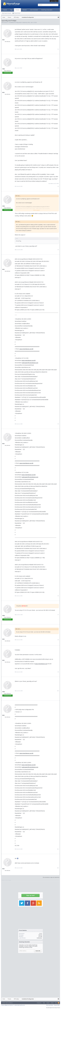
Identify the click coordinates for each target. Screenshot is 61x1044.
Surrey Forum (57, 1007)
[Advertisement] (30, 964)
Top (56, 1002)
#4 (58, 249)
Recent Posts (17, 13)
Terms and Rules (49, 1005)
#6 (58, 595)
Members (25, 9)
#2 (58, 67)
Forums (17, 9)
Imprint (48, 1002)
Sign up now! (30, 895)
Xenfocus (11, 1002)
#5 (58, 423)
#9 (58, 671)
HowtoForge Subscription (46, 9)
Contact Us (39, 1002)
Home (52, 1002)
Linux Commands (34, 9)
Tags (11, 9)
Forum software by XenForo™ (13, 1005)
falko (3, 68)
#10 (58, 690)
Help (44, 1002)
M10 (3, 92)
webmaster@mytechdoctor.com (30, 362)
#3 (58, 186)
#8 (58, 639)
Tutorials (5, 9)
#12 (58, 867)
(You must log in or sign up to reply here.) (51, 877)
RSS (58, 1003)
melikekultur (39, 938)
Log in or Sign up (54, 0)
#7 (58, 614)
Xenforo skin (4, 1002)
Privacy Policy (57, 1005)
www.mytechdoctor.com (41, 663)
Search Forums (7, 13)
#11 (58, 849)
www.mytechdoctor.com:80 (26, 349)
